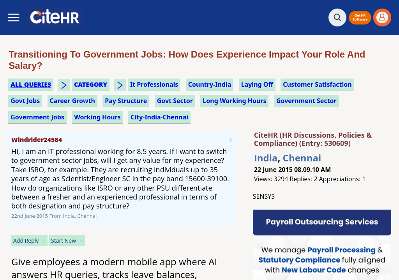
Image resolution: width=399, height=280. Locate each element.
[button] (360, 17)
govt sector (175, 100)
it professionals (154, 84)
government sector (306, 100)
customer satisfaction (317, 84)
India (266, 157)
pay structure (126, 100)
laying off (257, 84)
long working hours (234, 100)
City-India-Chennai (159, 117)
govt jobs (25, 100)
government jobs (37, 117)
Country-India (209, 84)
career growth (72, 100)
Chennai (302, 157)
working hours (97, 117)
